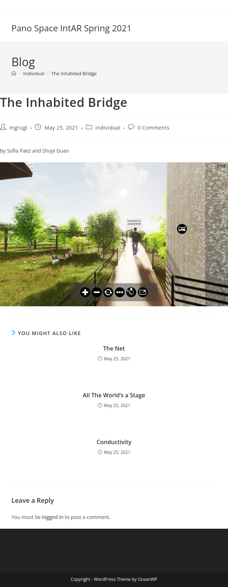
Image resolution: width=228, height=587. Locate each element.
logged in (52, 517)
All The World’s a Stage (114, 395)
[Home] (14, 73)
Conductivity (114, 442)
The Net (114, 348)
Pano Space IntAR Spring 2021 (72, 28)
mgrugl (19, 127)
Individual (107, 127)
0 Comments (153, 127)
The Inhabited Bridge (74, 73)
